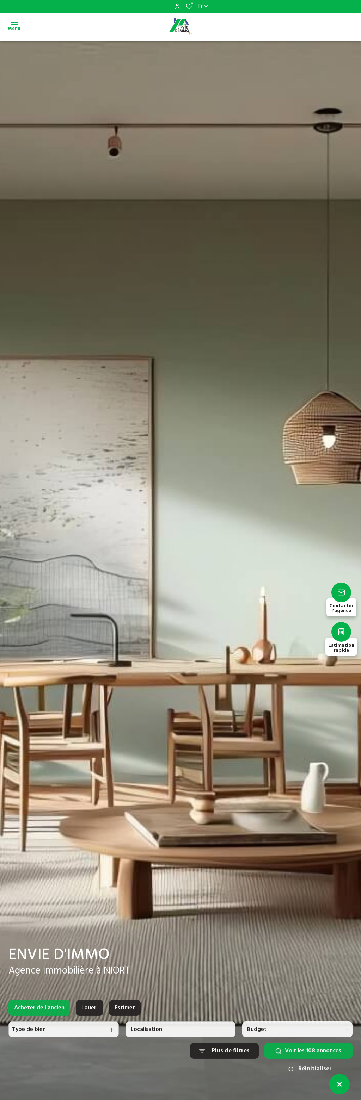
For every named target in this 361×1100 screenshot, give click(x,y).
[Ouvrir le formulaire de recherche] (224, 1057)
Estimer (125, 1014)
